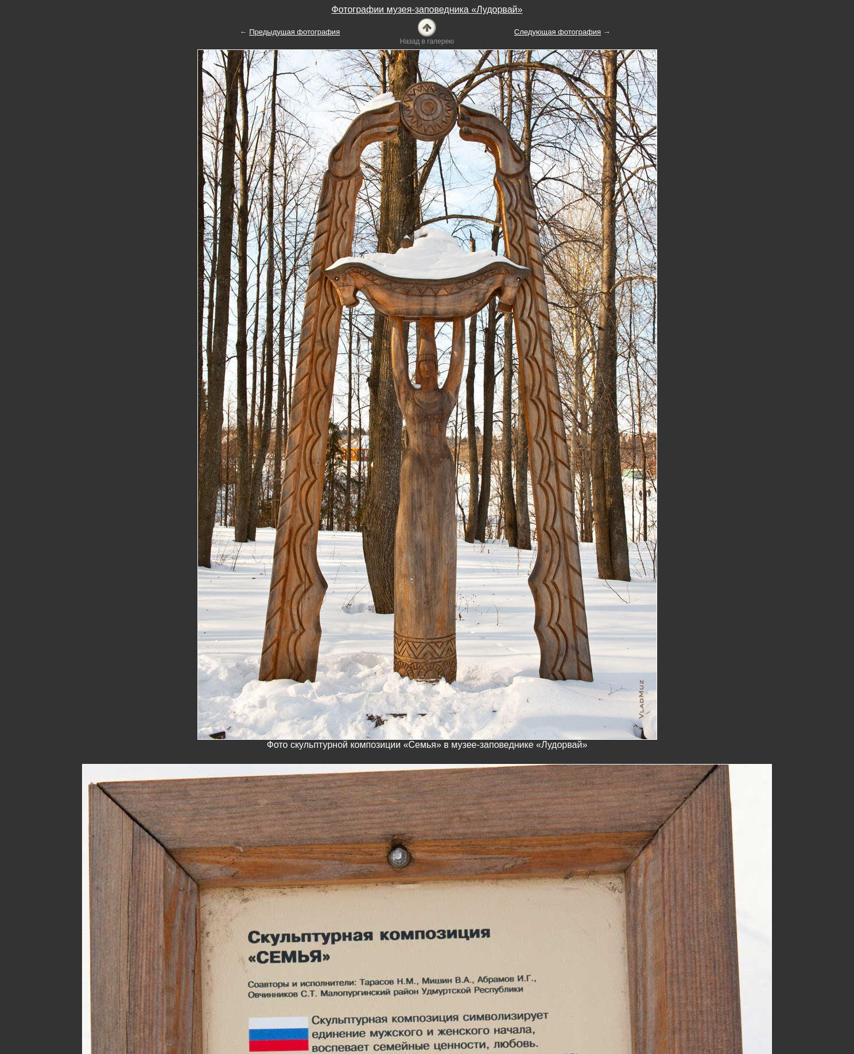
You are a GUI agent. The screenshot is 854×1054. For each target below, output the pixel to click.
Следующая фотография (557, 32)
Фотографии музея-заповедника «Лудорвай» (427, 9)
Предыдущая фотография (294, 32)
